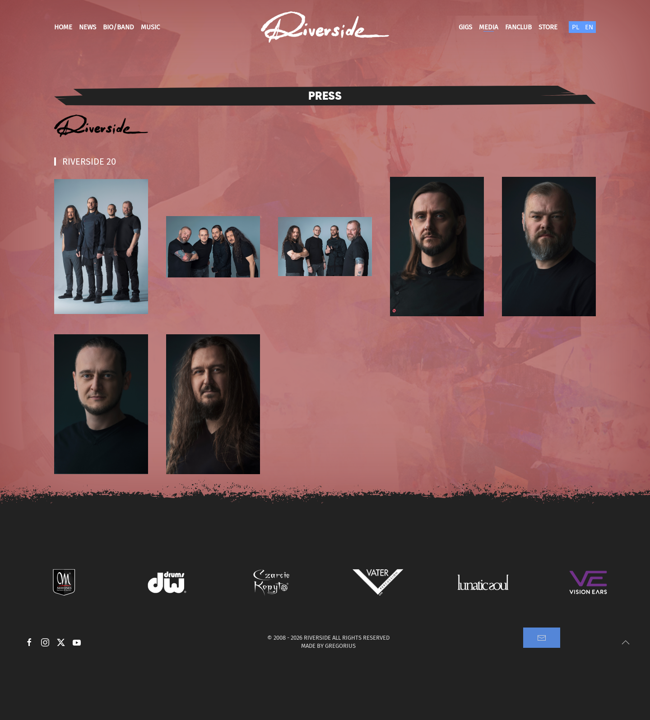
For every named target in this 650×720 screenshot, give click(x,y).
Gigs (465, 27)
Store (548, 27)
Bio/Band (118, 27)
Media (488, 27)
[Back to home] (325, 27)
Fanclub (518, 27)
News (87, 27)
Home (63, 27)
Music (150, 27)
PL (575, 27)
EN (589, 27)
